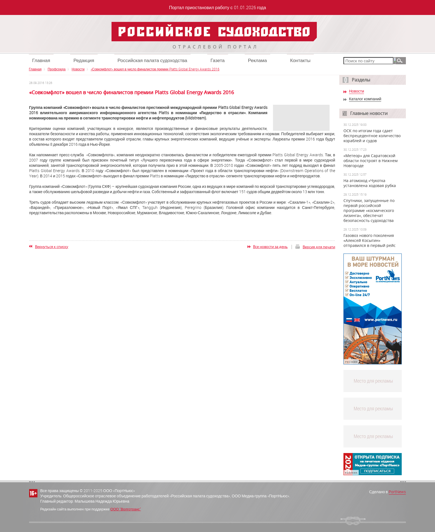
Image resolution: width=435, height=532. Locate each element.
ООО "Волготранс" (125, 509)
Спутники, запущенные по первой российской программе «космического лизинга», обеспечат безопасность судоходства (368, 210)
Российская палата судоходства (152, 60)
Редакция (84, 60)
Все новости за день (270, 246)
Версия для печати (319, 246)
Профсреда (57, 69)
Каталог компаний (365, 99)
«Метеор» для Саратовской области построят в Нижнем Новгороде (370, 160)
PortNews (397, 491)
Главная (41, 60)
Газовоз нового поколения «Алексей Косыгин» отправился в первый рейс (369, 240)
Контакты (300, 60)
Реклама (257, 60)
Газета (218, 60)
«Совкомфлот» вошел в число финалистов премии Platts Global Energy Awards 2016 (155, 69)
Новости (78, 69)
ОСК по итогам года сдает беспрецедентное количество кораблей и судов (372, 135)
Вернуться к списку (51, 246)
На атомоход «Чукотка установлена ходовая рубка (369, 183)
